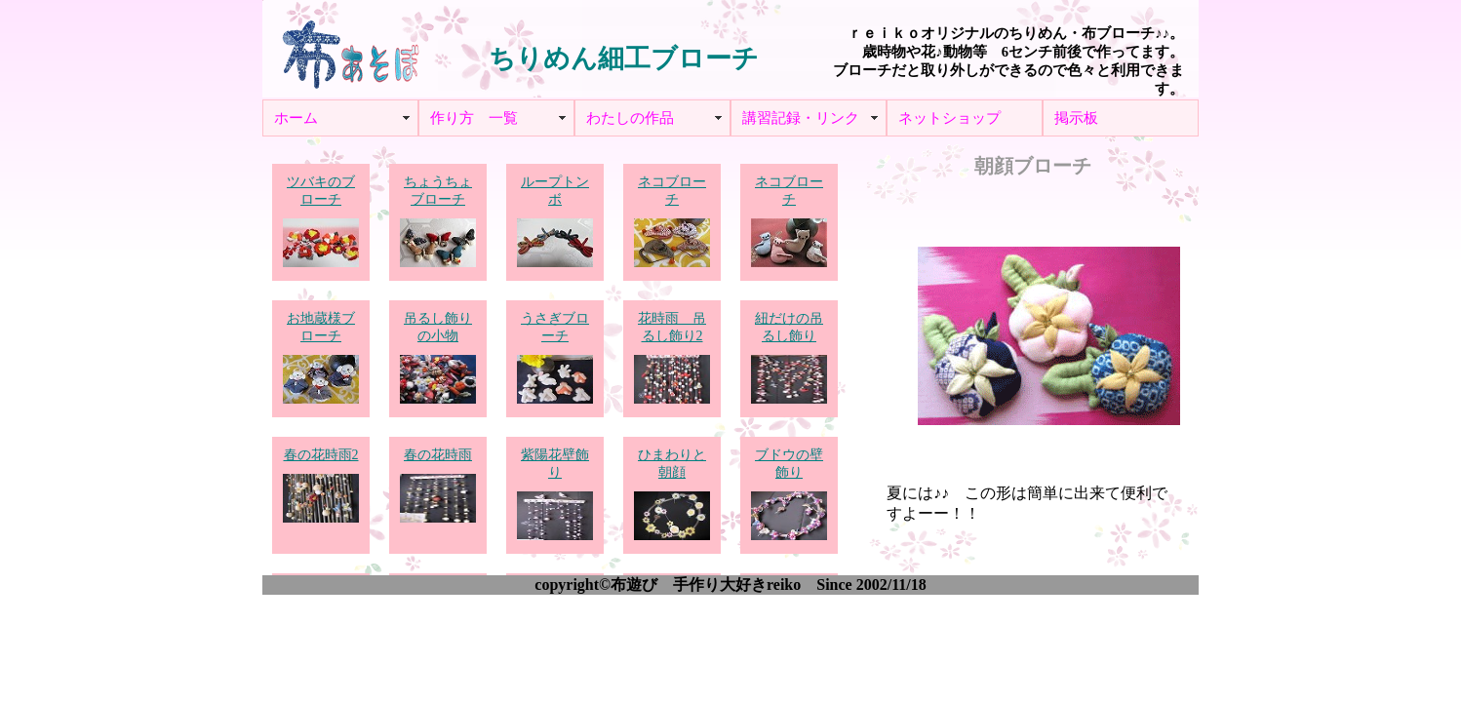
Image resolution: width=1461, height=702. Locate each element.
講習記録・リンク (800, 118)
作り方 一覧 (474, 118)
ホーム (296, 118)
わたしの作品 (630, 118)
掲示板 (1076, 118)
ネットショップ (949, 118)
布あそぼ (350, 49)
